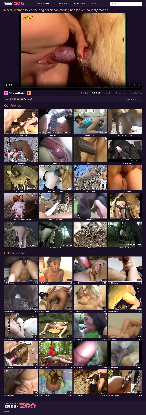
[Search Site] (140, 4)
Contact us (7, 412)
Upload (94, 3)
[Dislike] (29, 93)
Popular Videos (43, 3)
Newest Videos (61, 3)
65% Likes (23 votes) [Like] (14, 93)
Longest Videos (79, 3)
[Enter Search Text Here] (126, 4)
